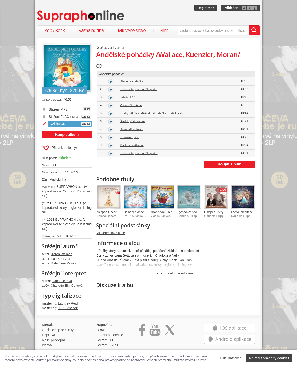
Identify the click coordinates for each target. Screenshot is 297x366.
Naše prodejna (53, 340)
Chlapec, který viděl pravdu (222, 212)
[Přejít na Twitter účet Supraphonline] (169, 331)
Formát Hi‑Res (107, 345)
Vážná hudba (91, 30)
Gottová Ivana (110, 47)
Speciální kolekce (110, 335)
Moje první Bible (161, 212)
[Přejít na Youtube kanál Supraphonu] (155, 331)
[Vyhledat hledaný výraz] (254, 30)
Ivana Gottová (62, 281)
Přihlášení (231, 8)
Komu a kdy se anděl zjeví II (139, 153)
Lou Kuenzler (61, 259)
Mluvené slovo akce (111, 233)
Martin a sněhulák (132, 145)
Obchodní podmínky (58, 330)
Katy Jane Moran (63, 263)
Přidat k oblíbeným (61, 148)
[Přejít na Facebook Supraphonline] (142, 331)
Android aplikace (229, 339)
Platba (47, 345)
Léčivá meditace (242, 212)
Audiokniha (58, 179)
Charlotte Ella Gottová (66, 285)
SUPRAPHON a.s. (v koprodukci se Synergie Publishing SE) (67, 191)
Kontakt (48, 324)
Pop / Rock (54, 30)
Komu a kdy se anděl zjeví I (138, 89)
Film (164, 30)
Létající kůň (127, 97)
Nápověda (104, 324)
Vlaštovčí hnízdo (131, 105)
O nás (101, 330)
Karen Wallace (61, 254)
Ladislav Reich (68, 303)
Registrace (205, 8)
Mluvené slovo (132, 30)
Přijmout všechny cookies (269, 358)
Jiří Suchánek (68, 308)
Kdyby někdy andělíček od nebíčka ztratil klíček (151, 113)
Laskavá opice (129, 137)
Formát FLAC (106, 340)
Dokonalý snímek (131, 129)
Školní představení (132, 121)
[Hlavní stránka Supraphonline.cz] (81, 16)
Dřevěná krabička (131, 81)
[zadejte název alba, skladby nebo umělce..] (213, 30)
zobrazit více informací (176, 273)
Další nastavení (231, 358)
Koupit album (67, 135)
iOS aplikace (229, 328)
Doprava (48, 335)
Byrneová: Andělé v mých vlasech (199, 212)
